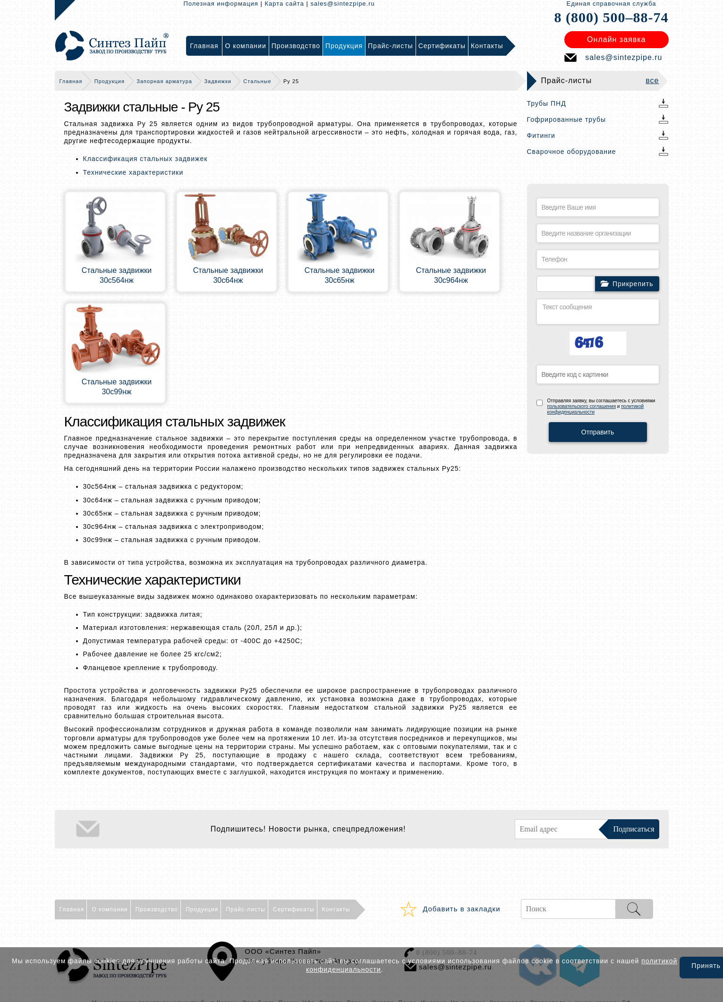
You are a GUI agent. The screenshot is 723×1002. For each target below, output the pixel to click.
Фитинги (541, 135)
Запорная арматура (164, 81)
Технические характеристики (133, 172)
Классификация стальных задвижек (145, 158)
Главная (71, 81)
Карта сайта (284, 3)
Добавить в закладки (461, 909)
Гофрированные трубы (566, 119)
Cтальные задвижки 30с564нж (117, 275)
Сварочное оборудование (571, 151)
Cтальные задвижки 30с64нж (228, 275)
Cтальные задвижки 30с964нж (451, 275)
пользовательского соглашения (581, 406)
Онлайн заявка (616, 39)
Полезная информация (221, 3)
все (652, 80)
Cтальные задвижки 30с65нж (340, 275)
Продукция (109, 81)
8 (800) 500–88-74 (611, 17)
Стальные (257, 81)
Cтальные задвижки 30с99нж (117, 387)
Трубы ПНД (546, 103)
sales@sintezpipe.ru (343, 3)
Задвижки (217, 81)
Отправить (597, 432)
